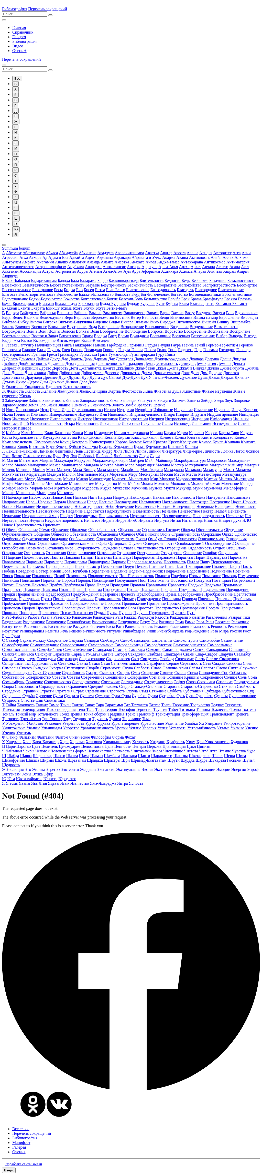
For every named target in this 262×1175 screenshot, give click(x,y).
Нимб (132, 520)
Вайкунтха (29, 313)
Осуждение (110, 548)
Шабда (13, 755)
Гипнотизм (11, 350)
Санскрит (43, 654)
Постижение (159, 580)
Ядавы (53, 783)
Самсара (120, 649)
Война (31, 331)
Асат (245, 266)
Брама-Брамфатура (207, 299)
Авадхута (105, 253)
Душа (203, 377)
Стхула (132, 691)
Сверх (7, 659)
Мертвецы (118, 474)
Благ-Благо (115, 290)
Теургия (160, 709)
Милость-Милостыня (130, 479)
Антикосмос (214, 262)
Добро (52, 373)
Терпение (144, 709)
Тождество (220, 709)
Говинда (110, 350)
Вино (154, 322)
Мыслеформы (235, 488)
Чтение (225, 751)
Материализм (197, 465)
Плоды (234, 566)
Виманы (141, 322)
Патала (193, 562)
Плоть (246, 566)
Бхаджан (9, 308)
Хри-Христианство (213, 742)
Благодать (185, 290)
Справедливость (53, 686)
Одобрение (11, 539)
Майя (149, 460)
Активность (199, 257)
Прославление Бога (119, 608)
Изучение (222, 409)
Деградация (133, 363)
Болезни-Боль (131, 299)
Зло (42, 405)
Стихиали (227, 686)
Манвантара (71, 465)
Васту (189, 313)
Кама (88, 433)
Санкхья (9, 654)
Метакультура (234, 474)
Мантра (106, 465)
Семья (94, 663)
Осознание (35, 548)
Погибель (79, 571)
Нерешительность (145, 516)
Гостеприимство (16, 354)
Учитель (23, 732)
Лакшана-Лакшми (21, 451)
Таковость (26, 705)
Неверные (205, 506)
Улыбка (191, 723)
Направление (13, 502)
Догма (146, 373)
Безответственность (67, 285)
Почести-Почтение (32, 585)
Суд (250, 691)
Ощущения (228, 552)
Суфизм (221, 695)
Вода (93, 326)
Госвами (210, 350)
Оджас (227, 534)
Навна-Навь (61, 497)
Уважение (52, 723)
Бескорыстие (165, 285)
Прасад (133, 589)
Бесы (58, 290)
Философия (101, 737)
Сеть (207, 663)
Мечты (69, 479)
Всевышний (160, 336)
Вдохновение (246, 313)
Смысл (180, 672)
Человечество (99, 751)
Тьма (146, 719)
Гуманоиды (118, 354)
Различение (56, 622)
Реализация (179, 626)
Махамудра (212, 469)
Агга (237, 253)
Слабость (142, 668)
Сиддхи (218, 663)
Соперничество (57, 682)
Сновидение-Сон (213, 672)
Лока (6, 456)
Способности (26, 686)
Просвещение (73, 608)
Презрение (109, 594)
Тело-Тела (85, 709)
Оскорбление (13, 548)
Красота (160, 442)
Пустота (178, 612)
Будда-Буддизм (113, 303)
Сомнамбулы (13, 682)
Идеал (55, 409)
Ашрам (229, 271)
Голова (150, 350)
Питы (169, 566)
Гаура (176, 345)
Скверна (56, 668)
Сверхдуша (46, 659)
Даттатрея (124, 359)
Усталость (178, 728)
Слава (156, 668)
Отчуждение (171, 552)
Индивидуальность (146, 414)
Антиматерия (237, 262)
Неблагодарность (89, 506)
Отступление (148, 552)
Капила (156, 433)
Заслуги (164, 400)
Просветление (48, 608)
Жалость (32, 391)
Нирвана (145, 520)
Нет (248, 516)
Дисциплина (35, 373)
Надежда (120, 497)
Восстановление (16, 336)
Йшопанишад (27, 409)
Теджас (217, 705)
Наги (92, 497)
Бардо (102, 280)
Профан (213, 608)
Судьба (29, 695)
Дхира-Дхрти (27, 382)
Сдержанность (44, 663)
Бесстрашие (42, 290)
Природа (189, 599)
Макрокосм (217, 460)
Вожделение (108, 326)
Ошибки (210, 552)
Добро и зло (69, 373)
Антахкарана (191, 262)
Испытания (201, 423)
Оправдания (236, 539)
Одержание (211, 534)
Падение (13, 557)
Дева (70, 363)
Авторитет (222, 253)
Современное (92, 677)
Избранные (163, 409)
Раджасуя (146, 617)
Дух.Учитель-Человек (160, 377)
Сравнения (77, 686)
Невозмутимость (50, 511)
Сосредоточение (86, 682)
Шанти (144, 755)
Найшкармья (140, 497)
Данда (55, 359)
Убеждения (15, 723)
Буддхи (133, 303)
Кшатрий (176, 446)
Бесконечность (140, 285)
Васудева (203, 313)
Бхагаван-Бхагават (231, 303)
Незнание (168, 511)
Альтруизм (11, 262)
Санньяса (26, 654)
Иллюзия (22, 414)
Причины (206, 599)
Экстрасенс (164, 769)
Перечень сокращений (47, 9)
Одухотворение (35, 539)
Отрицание (126, 552)
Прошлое (10, 612)
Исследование (224, 423)
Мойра (134, 483)
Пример (129, 599)
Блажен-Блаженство (96, 294)
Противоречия (192, 608)
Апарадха (93, 266)
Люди (144, 456)
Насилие (106, 502)
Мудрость (90, 488)
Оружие (135, 543)
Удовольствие (152, 723)
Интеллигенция (63, 419)
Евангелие (15, 386)
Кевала (110, 437)
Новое (7, 525)
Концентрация (101, 442)
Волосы (68, 331)
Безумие (92, 285)
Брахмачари (88, 303)
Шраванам (77, 760)
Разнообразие (79, 622)
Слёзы (194, 668)
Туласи (115, 719)
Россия (236, 631)
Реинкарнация (32, 631)
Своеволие (184, 659)
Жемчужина (68, 391)
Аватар (166, 253)
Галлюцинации (48, 345)
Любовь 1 (86, 456)
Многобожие (57, 483)
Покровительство (103, 576)
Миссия (211, 479)
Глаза (41, 350)
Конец (65, 442)
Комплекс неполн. (17, 442)
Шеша (229, 755)
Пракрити (31, 589)
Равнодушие (103, 617)
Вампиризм (113, 313)
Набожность (39, 497)
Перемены (36, 566)
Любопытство (126, 456)
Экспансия (106, 769)
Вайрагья (48, 313)
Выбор (221, 336)
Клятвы (193, 437)
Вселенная (181, 336)
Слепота (208, 668)
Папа (117, 557)
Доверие (111, 373)
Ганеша (99, 345)
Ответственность (149, 548)
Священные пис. (16, 663)
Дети (73, 368)
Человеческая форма (68, 751)
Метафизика (13, 479)
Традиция (115, 714)
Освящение (245, 543)
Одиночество (245, 534)
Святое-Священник (222, 659)
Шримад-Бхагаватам (148, 760)
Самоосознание (73, 645)
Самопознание (101, 645)
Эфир (48, 774)
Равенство (62, 617)
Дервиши (29, 368)
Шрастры (112, 760)
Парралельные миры (144, 562)
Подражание (175, 571)
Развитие (197, 617)
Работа (33, 617)
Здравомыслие (14, 405)
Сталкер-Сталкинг (146, 686)
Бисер (89, 290)
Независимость (146, 511)
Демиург (186, 363)
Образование (129, 529)
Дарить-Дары (81, 359)
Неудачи (36, 520)
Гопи (172, 350)
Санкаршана (217, 649)
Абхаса (52, 253)
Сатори (120, 654)
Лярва (155, 456)
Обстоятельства (209, 529)
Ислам (167, 423)
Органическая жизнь (79, 543)
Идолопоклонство (87, 409)
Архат (196, 266)
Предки (8, 594)
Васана (177, 313)
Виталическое (188, 322)
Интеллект (39, 419)
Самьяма (153, 649)
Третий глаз (30, 719)
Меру (133, 474)
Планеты (219, 566)
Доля (195, 373)
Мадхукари (63, 460)
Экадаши (88, 769)
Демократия (205, 363)
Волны (54, 331)
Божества (71, 299)
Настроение (220, 502)
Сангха (199, 649)
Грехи (52, 354)
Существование (242, 695)
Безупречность (113, 285)
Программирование (87, 603)
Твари (166, 705)
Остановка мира (59, 548)
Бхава (184, 303)
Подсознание (198, 571)
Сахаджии (137, 654)
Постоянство (181, 580)
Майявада (164, 460)
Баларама (88, 280)
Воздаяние (179, 326)
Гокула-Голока (130, 350)
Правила (137, 585)
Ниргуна (161, 520)
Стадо (124, 686)
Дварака (212, 359)
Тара (100, 705)
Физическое (79, 737)
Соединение (115, 677)
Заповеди (129, 400)
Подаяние (119, 571)
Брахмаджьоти (25, 303)
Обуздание (233, 529)
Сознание (157, 677)
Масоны (163, 465)
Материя (251, 465)
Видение (100, 322)
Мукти (169, 488)
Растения (97, 626)
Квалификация (90, 437)
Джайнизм (125, 368)
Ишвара (24, 428)
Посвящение (103, 580)
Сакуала (76, 640)
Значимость (101, 405)
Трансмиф (145, 714)
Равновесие (82, 617)
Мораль (36, 488)
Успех (163, 728)
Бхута (100, 308)
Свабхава (154, 654)
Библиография (14, 9)
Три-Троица (52, 719)
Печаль (141, 566)
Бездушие (217, 280)
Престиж (10, 599)
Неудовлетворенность (64, 520)
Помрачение (248, 576)
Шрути (174, 760)
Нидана (107, 520)
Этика (37, 774)
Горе (198, 350)
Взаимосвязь (181, 317)
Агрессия (10, 257)
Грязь (102, 354)
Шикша (32, 760)
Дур (85, 377)
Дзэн (6, 373)
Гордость (185, 350)
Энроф (253, 769)
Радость (162, 617)
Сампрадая (102, 649)
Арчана (208, 266)
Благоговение (137, 290)
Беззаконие (11, 285)
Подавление (99, 571)
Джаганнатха (90, 368)
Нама (200, 497)
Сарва (76, 654)
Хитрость (140, 742)
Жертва (114, 391)
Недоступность (118, 511)
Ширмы (47, 760)
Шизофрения (13, 760)
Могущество (106, 483)
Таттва (154, 705)
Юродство (67, 778)
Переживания (14, 566)
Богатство (179, 294)
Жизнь (25, 396)
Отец (230, 548)
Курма (139, 446)
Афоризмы (150, 271)
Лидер (107, 451)
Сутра (153, 695)
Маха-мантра (108, 469)
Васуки (218, 313)
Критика (248, 442)
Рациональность (139, 626)
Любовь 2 (104, 456)
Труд (67, 719)
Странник (29, 691)
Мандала (91, 465)
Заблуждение (16, 400)
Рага (119, 617)
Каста (7, 437)
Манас (54, 465)
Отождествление (81, 552)
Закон (114, 400)
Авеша (193, 253)
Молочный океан (205, 483)
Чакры (28, 751)
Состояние (110, 682)
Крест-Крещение (183, 442)
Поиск (7, 576)
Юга (11, 778)
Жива (148, 391)
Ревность (219, 626)
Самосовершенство (189, 645)
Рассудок (80, 626)
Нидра (120, 520)
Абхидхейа (68, 253)
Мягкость (65, 493)
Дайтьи (42, 359)
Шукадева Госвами (225, 760)
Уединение (174, 723)
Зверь (219, 400)
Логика (227, 451)
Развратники (239, 617)
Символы (10, 668)
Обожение (60, 529)
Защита (193, 400)
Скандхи (40, 668)
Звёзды (207, 400)
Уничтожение (14, 728)
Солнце (230, 677)
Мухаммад (213, 488)
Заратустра (147, 400)
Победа (8, 571)
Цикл (191, 746)
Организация (49, 543)
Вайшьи (81, 313)
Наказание (161, 497)
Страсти (46, 691)
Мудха (106, 488)
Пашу (205, 562)
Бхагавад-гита (202, 303)
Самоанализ (161, 640)
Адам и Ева (58, 257)
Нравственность (28, 525)
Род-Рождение (197, 631)
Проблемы (242, 599)
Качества (69, 437)
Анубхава (75, 266)
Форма (118, 737)
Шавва (25, 755)
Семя (105, 663)
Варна (165, 313)
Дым (44, 382)
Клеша (180, 437)
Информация (221, 419)
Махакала (193, 469)
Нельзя (220, 511)
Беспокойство (189, 285)
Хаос (27, 742)
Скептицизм (74, 668)
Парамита (34, 562)
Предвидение (237, 589)
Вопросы (155, 331)
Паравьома (165, 557)
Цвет (36, 746)
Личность (211, 451)
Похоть (8, 585)
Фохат (130, 737)
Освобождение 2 (219, 543)
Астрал (48, 271)
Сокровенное (211, 677)
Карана (170, 433)
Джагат (109, 368)
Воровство (174, 331)
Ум (201, 723)
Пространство (167, 608)
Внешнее (39, 326)
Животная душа (167, 391)
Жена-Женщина (93, 391)
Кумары (105, 446)
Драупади (33, 377)
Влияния (22, 326)
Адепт (90, 257)
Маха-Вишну (84, 469)
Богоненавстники (237, 294)
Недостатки (94, 511)
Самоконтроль (186, 640)
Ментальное (87, 474)
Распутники (12, 626)
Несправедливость (209, 516)
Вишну (223, 322)
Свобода (167, 659)
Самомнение (232, 640)
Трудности (82, 719)
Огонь (165, 534)
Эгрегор (53, 769)
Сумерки (103, 695)
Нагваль (80, 497)
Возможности (225, 326)
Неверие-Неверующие (176, 506)
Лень (78, 451)
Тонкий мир (25, 714)
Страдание (11, 691)
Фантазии (45, 737)
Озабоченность (82, 539)
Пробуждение (14, 603)
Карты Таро (229, 433)
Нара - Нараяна (39, 502)
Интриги (156, 419)
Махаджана (174, 469)
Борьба (174, 299)
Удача (90, 723)
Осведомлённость (158, 543)
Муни (198, 488)
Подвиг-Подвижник (145, 571)
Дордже (215, 373)
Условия (149, 728)
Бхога (77, 308)
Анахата (137, 262)
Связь (200, 659)
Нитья (175, 520)
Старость (171, 686)
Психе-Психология (76, 612)
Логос (239, 451)
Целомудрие (69, 746)
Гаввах (11, 345)
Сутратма (167, 695)
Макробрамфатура (190, 460)
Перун (128, 566)
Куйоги (75, 446)
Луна (57, 456)
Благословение (231, 290)
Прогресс (113, 603)
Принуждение (149, 599)
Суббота (174, 691)
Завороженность (94, 400)
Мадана (45, 460)
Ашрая (242, 271)
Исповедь (182, 423)
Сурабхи (139, 695)
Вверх (9, 1170)
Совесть (59, 677)
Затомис (179, 400)
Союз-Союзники (200, 682)
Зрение (159, 405)
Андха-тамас (168, 262)
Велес (17, 317)
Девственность (109, 363)
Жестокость (132, 391)
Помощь (229, 576)
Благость (9, 294)
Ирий (24, 423)
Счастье (28, 700)
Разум (145, 622)
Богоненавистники (205, 294)
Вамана (95, 313)
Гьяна (170, 354)
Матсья (38, 469)
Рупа (6, 636)
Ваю (230, 313)
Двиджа (239, 359)
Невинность (245, 506)
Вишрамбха (240, 322)
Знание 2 (82, 405)
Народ (92, 502)
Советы (73, 677)
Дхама (214, 377)
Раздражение (34, 622)
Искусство (131, 423)
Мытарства (46, 493)
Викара (127, 322)
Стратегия (63, 691)
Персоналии (111, 566)
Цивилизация (174, 746)
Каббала (13, 433)
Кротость (37, 446)
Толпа (236, 709)
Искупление (110, 423)
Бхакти (24, 308)
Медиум (54, 474)
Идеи (65, 409)
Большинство (155, 299)
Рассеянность (35, 626)
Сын (39, 700)
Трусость (100, 719)
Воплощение (136, 331)
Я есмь (12, 783)
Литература (172, 451)
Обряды (188, 529)
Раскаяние (240, 622)
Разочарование (104, 622)
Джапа (172, 368)
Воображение (112, 331)
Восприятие (240, 331)
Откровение (12, 552)
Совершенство (38, 677)
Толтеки (249, 709)
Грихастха (88, 354)
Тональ (8, 714)
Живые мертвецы (217, 391)
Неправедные (85, 516)
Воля (94, 331)
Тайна (11, 705)
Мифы (7, 483)
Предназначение (30, 594)
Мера (103, 474)
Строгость (116, 691)
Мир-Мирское (162, 479)
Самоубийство (49, 649)
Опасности (187, 539)
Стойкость (246, 686)
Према (171, 594)
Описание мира (211, 539)
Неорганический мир (40, 516)
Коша (147, 442)
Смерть (123, 672)
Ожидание (59, 539)
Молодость (180, 483)
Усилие (135, 728)
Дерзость (60, 368)
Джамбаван (145, 368)
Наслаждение (126, 502)
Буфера (172, 303)
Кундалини (123, 446)
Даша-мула (144, 359)
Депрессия (11, 368)
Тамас (54, 705)
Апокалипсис (114, 266)
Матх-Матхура (59, 469)
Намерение (215, 497)
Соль (242, 677)
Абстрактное (34, 253)
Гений (200, 345)
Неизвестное (189, 511)
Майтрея (136, 460)
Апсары (133, 266)
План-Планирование (193, 566)
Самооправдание (44, 645)
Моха (48, 488)
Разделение (12, 622)
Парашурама (99, 562)
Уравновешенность (97, 728)
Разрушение (128, 622)
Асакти (222, 266)
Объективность (83, 534)
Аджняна (105, 257)
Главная (19, 27)
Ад (44, 257)
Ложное (252, 451)
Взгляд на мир (205, 317)
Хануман (14, 742)
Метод (30, 479)
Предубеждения (85, 594)
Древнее (50, 377)
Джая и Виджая (192, 368)
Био (79, 290)
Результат (10, 631)
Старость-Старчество (199, 686)
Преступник (29, 599)
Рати (120, 626)
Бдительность (151, 280)
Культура (90, 446)
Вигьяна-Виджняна (75, 322)
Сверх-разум (25, 659)
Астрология (65, 271)
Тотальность (47, 714)
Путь (191, 612)
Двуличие (56, 363)
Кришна (9, 446)
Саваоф (12, 640)
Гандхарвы (82, 345)
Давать (12, 359)
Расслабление (60, 626)
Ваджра (12, 313)
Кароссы (196, 433)
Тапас (90, 705)
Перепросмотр (87, 566)
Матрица (23, 469)
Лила (118, 451)
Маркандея (145, 465)
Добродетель (92, 373)
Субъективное (234, 691)
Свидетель (149, 659)
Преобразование (218, 594)
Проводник (59, 603)
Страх (78, 691)
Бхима (66, 308)
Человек (42, 751)
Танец (65, 705)
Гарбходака (116, 345)
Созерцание (137, 677)
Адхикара (122, 257)
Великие (31, 317)
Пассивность (174, 562)
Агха (23, 257)
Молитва (162, 483)
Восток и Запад (44, 336)
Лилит (128, 451)
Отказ (241, 548)
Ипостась (10, 423)
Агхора (35, 257)
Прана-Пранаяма (87, 589)
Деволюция (85, 363)
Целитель (49, 746)
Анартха (122, 262)
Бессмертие (247, 285)
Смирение (150, 672)
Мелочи (68, 474)
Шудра (201, 760)
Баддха (64, 280)
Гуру (160, 354)
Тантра (78, 705)
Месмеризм (149, 474)
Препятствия (245, 594)
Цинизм (204, 746)
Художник (239, 742)
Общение (42, 534)
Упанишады (51, 728)
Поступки (202, 580)
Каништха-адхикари (131, 433)
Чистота (191, 751)
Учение (251, 728)
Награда (105, 497)
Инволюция (118, 414)
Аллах (228, 257)
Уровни (121, 728)
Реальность (200, 626)
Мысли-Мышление (19, 493)
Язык (64, 783)
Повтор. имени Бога (53, 571)
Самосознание (219, 645)
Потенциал (221, 580)
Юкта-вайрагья (29, 778)
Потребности (243, 580)
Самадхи (91, 640)
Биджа (69, 290)
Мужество (121, 488)
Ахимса (186, 271)
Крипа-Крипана (226, 442)
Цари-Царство (18, 746)
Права (90, 585)
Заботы (35, 400)
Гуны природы (142, 354)
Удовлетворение (125, 723)
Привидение (64, 599)
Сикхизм (234, 663)
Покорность (76, 576)
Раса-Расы (205, 622)
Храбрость (175, 742)
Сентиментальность (128, 663)
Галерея (19, 37)
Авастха (152, 253)
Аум (127, 271)
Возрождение (13, 331)
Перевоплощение (226, 562)
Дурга (95, 377)
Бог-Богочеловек (155, 294)
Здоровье (242, 400)
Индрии (182, 414)
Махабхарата (151, 469)
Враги (87, 336)
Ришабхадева (134, 631)
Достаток (231, 373)
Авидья (205, 253)
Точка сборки (95, 714)
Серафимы (156, 663)
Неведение (124, 506)
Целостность (92, 746)
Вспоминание (203, 336)
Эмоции (223, 769)
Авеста (179, 253)
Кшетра (191, 446)
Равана (46, 617)
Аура (136, 271)
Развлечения (216, 617)
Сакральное (57, 640)
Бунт (160, 303)
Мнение (38, 483)
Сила (247, 663)
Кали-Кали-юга (58, 433)
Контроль (80, 442)
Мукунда (184, 488)
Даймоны (27, 359)
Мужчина (139, 488)
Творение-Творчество (191, 705)
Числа (157, 751)
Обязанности (147, 534)
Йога (10, 409)
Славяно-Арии (175, 668)
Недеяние (74, 511)
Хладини (157, 742)
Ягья (43, 783)
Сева (62, 663)
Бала (75, 280)
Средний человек (103, 686)
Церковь (154, 746)
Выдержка (11, 340)
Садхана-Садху (33, 640)
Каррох (211, 433)
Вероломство (102, 317)
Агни (246, 253)
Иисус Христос (245, 409)
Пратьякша (150, 589)
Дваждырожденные (171, 359)
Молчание (230, 483)
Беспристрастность (219, 285)
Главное (29, 350)
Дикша (18, 373)
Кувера (62, 446)
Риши (151, 631)
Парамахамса (13, 562)
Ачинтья (214, 271)
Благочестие (67, 294)
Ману (119, 465)
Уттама (223, 728)
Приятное (223, 599)
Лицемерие (192, 451)
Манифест (21, 1142)
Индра (169, 414)
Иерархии (125, 409)
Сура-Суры (121, 695)
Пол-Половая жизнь (136, 576)
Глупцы (54, 350)
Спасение (224, 682)
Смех (135, 672)
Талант (42, 705)
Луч (65, 456)
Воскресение (195, 331)
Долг (185, 373)
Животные (191, 391)
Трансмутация (167, 714)
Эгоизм (38, 769)
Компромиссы (46, 442)
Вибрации (249, 317)
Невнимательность (18, 511)
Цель (109, 746)
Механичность (49, 479)
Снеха (192, 672)
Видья (114, 322)
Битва (100, 290)
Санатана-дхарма (177, 649)
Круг (50, 446)
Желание (49, 391)
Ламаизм (46, 451)
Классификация (145, 437)
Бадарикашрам (44, 280)
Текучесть (233, 705)
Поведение (25, 571)
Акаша (182, 257)
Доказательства (166, 373)
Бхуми (88, 308)
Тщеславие (131, 719)
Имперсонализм (63, 414)
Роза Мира (219, 631)
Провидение (37, 603)
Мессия (166, 474)
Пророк (28, 608)
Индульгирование (222, 414)
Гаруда (151, 345)
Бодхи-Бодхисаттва (45, 299)
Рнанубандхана (170, 631)
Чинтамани (140, 751)
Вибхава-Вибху (15, 322)
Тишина (203, 709)
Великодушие (51, 317)
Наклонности (183, 497)
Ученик (8, 732)
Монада (247, 483)
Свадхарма (172, 654)
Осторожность (87, 548)
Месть (191, 474)
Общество (60, 534)
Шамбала (112, 755)
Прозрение (156, 603)
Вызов (26, 340)
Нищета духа (230, 520)
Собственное (13, 677)
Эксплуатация (128, 769)
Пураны (125, 612)
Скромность (111, 668)
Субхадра (212, 691)
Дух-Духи (131, 377)
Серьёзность (191, 663)
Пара (127, 557)
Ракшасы (166, 622)
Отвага (127, 548)
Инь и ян (241, 419)
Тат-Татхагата (136, 705)
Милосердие (100, 479)
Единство (54, 386)
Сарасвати (61, 654)
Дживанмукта (232, 368)
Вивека (36, 322)
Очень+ (19, 1152)
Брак (185, 299)
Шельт (217, 755)
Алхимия (242, 257)
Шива (241, 755)
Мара (129, 465)
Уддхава (103, 723)
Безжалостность (241, 280)
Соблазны (238, 672)
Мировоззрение (189, 479)
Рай (154, 622)
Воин (43, 331)
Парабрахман (144, 557)
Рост (247, 631)
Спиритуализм (246, 682)
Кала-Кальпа (32, 433)
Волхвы (82, 331)
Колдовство (223, 437)
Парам (199, 557)
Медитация (36, 474)
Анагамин (45, 262)
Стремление (95, 691)
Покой (59, 576)
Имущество (88, 414)
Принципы (171, 599)
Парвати (118, 562)
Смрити (166, 672)
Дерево (45, 368)
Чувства (239, 751)
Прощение (28, 612)
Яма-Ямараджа (103, 783)
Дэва (83, 382)
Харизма (77, 742)
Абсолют (14, 253)
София (179, 682)
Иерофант (143, 409)
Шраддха (95, 760)
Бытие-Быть (116, 308)
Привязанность (108, 599)
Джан (161, 368)
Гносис (77, 350)
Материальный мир (226, 465)
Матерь (8, 469)
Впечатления (70, 336)
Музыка (155, 488)
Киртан (123, 437)
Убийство (34, 723)
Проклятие (204, 603)
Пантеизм (103, 557)
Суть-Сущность (199, 695)
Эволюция (15, 769)
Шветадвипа (200, 755)
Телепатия (11, 709)
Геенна (187, 345)
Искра (69, 423)
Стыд (143, 691)
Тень (99, 709)
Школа (61, 760)
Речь (64, 631)
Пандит (87, 557)
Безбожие (200, 280)
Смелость (108, 672)
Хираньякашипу (117, 742)
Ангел (151, 262)
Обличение (28, 529)
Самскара (136, 649)
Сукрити (71, 695)
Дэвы (92, 382)
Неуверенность (15, 520)
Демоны (224, 363)
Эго (28, 769)
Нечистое (92, 520)
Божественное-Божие (99, 299)
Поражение (51, 580)
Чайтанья (14, 751)
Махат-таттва (13, 474)
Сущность (11, 700)
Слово (221, 668)
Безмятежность (36, 285)
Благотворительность (37, 294)
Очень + (19, 50)
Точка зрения (71, 714)
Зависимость (53, 400)
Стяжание (157, 691)
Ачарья (200, 271)
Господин (227, 350)
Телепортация (33, 709)
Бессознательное (16, 290)
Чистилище (173, 751)
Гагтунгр (26, 345)
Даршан (100, 359)
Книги (206, 437)
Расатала (223, 622)
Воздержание (201, 326)
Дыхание (56, 382)
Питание (156, 566)
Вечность (150, 317)
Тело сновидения (61, 709)
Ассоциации (30, 271)
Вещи (164, 317)
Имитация (39, 414)
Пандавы (72, 557)
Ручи (16, 636)
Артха (184, 266)
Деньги (238, 363)
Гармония (135, 345)
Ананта (107, 262)
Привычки (84, 599)
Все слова (20, 1129)
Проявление (48, 612)
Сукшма (87, 695)
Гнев (66, 350)
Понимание (30, 580)
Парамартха (216, 557)
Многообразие (81, 483)
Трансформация (195, 714)
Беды (186, 280)
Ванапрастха (135, 313)
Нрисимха (52, 525)
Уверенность (73, 723)
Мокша (147, 483)
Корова (121, 442)
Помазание (211, 576)
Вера (68, 317)
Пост (142, 580)
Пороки (68, 580)
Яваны (24, 783)
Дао (65, 359)
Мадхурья (83, 460)
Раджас (130, 617)
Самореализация (128, 645)
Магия (12, 460)
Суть (181, 695)
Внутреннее (77, 326)
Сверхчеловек (118, 659)
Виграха (50, 322)
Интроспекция (177, 419)
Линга (140, 451)
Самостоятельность (19, 649)
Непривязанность (114, 516)
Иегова (110, 409)
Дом (204, 373)
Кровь (22, 446)
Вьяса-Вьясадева (95, 340)
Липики (154, 451)
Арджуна (149, 266)
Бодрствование (15, 299)
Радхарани (179, 617)
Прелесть (127, 594)
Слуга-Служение (242, 668)
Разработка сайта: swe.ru (23, 1164)
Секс (71, 663)
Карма (182, 433)
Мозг (122, 483)
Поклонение (42, 576)
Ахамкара (169, 271)
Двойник (9, 363)
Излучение (183, 409)
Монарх (9, 488)
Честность (121, 751)
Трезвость (10, 719)
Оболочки (78, 529)
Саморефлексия (158, 645)
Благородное (206, 290)
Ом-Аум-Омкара (162, 539)
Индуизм (198, 414)
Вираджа (167, 322)
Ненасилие (11, 516)
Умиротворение (236, 723)
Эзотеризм (70, 769)
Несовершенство (176, 516)
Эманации (206, 769)
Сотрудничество (158, 682)
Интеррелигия (105, 419)
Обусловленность (17, 534)
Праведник (119, 585)
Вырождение (44, 340)
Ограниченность (185, 534)
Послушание (126, 580)
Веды (6, 317)
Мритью (61, 488)
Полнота (162, 576)
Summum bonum (16, 248)
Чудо (251, 751)
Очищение (192, 552)
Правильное (156, 585)
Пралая (65, 589)
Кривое (205, 442)
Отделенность (200, 548)
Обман (44, 529)
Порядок (83, 580)
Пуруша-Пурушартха (151, 612)
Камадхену (103, 433)
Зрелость (144, 405)
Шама (84, 755)
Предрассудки (58, 594)
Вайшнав (65, 313)
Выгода (250, 336)
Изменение (203, 409)
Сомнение (34, 682)
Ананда (93, 262)
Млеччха (22, 483)
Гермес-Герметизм (222, 345)
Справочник (22, 32)
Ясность (136, 783)
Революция (237, 626)
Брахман (46, 303)
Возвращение (132, 326)
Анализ (61, 262)
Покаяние (22, 576)
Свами (188, 654)
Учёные (237, 728)
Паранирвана (75, 562)
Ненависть (237, 511)
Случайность (73, 672)
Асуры (82, 271)
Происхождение (180, 603)
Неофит (66, 516)
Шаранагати (161, 755)
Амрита (29, 262)
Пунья (112, 612)
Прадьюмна (232, 585)
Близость (122, 294)
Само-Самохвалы (135, 640)
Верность (82, 317)
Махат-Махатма (237, 469)
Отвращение (176, 548)
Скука (128, 668)
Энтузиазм (11, 774)
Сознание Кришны (183, 677)
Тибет (173, 709)
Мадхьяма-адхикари (110, 460)
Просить (93, 608)
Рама (179, 622)
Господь (243, 350)
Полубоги (179, 576)
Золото (118, 405)
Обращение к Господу (161, 529)
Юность (50, 778)
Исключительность (46, 423)
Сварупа (226, 654)
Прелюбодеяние (150, 594)
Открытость (34, 552)
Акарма (168, 257)
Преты (46, 599)
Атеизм (95, 271)
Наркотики (76, 502)
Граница (38, 354)
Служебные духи (17, 672)
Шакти (59, 755)
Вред (112, 336)
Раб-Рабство (16, 617)
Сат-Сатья (91, 654)
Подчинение (221, 571)
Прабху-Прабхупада (66, 585)
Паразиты (184, 557)
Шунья (249, 760)
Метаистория (209, 474)
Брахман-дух (66, 303)
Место (179, 474)
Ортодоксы (117, 543)
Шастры (180, 755)
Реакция (161, 626)
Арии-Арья (168, 266)
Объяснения (107, 534)
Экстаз (147, 769)
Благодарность (163, 290)
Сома (252, 677)
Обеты (11, 529)
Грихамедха (68, 354)
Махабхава (130, 469)
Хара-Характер (45, 742)
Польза (195, 576)
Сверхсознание (92, 659)
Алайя (216, 257)
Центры (139, 746)
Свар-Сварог (206, 654)
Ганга (67, 345)
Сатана (107, 654)
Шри (125, 760)
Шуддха (187, 760)
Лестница (92, 451)
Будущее (147, 303)
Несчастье (235, 516)
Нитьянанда (192, 520)
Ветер (136, 317)
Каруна (246, 433)
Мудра (75, 488)
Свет (135, 659)
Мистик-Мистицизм (236, 479)
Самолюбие (209, 640)
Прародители (114, 589)
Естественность (77, 386)
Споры (8, 686)
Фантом (61, 737)
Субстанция (193, 691)
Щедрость (11, 765)
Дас (111, 359)
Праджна (196, 585)
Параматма (237, 557)
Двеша (225, 359)
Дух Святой (111, 377)
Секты (82, 663)
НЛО (246, 520)
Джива (213, 368)
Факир (12, 737)
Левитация (64, 451)
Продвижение (134, 603)
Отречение (106, 552)
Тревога (241, 714)
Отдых (219, 548)
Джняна (252, 368)
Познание (241, 571)
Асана (234, 266)
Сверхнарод (67, 659)
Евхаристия (35, 386)
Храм (190, 742)
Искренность (87, 423)
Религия (52, 631)
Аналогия (77, 262)
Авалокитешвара (129, 253)
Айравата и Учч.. (146, 257)
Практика (49, 589)
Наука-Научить (244, 502)
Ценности (123, 746)
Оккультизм (124, 539)
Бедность (173, 280)
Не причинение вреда (54, 506)
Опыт (32, 543)
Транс (130, 714)
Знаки (52, 405)
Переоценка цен (60, 566)
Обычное (127, 534)
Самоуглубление (77, 649)
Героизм (246, 345)
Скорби (92, 668)
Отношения (56, 552)
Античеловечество (18, 266)
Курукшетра (156, 446)
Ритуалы (114, 631)
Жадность (15, 391)
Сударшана (11, 695)
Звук (229, 400)
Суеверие (44, 695)
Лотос (17, 456)
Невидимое (224, 506)
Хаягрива (94, 742)
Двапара (196, 359)
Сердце (172, 663)
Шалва (72, 755)
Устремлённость (201, 728)
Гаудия (164, 345)
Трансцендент (222, 714)
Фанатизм (27, 737)
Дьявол (72, 382)
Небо (109, 506)
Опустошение (14, 543)
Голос (162, 350)
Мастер (177, 465)
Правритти (177, 585)
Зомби (130, 405)
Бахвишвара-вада (124, 280)
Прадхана (212, 585)
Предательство (212, 589)
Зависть (72, 400)
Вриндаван (139, 336)
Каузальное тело (27, 437)
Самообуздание (15, 645)
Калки (77, 433)
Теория (111, 709)
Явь (34, 783)
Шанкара (129, 755)
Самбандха (109, 640)
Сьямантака (54, 700)
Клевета (167, 437)
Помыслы (10, 580)
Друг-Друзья (70, 377)
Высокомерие (68, 340)
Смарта (92, 672)
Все (17, 78)
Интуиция (200, 419)
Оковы (141, 539)
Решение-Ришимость (87, 631)
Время (123, 336)
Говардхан (93, 350)
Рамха (190, 622)
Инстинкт (20, 419)
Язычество (79, 783)
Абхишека (87, 253)
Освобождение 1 (189, 543)
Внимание (57, 326)
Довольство (130, 373)
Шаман (96, 755)
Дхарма (227, 377)
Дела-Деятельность (161, 363)
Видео (17, 46)
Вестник (122, 317)
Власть (8, 326)
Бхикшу (53, 308)
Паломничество (35, 557)
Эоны (26, 774)
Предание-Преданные (180, 589)
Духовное (188, 377)
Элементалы (185, 769)
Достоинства (13, 377)
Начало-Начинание (18, 506)
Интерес (85, 419)
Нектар (207, 511)
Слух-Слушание (47, 672)
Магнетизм (28, 460)
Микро (82, 479)
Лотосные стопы (37, 456)
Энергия (238, 769)
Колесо (240, 437)
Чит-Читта (208, 751)
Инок (6, 419)
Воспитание (218, 331)
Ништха (210, 520)
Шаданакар (42, 755)
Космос (135, 442)
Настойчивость (175, 502)
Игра (44, 409)
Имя (103, 414)
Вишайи (209, 322)
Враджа (100, 336)
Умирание (213, 723)
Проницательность (231, 603)
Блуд (135, 294)
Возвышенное (157, 326)
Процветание (232, 608)
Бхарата (38, 308)
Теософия (126, 709)
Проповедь (11, 608)
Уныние (33, 728)
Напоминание (238, 497)
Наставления (150, 502)
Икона (7, 414)
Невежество (145, 506)
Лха (73, 456)
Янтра (122, 783)
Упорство (71, 728)
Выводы (235, 336)
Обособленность (102, 529)
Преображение (190, 594)
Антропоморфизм (50, 266)
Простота (145, 608)
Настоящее (199, 502)
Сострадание (132, 682)
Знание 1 (65, 405)
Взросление (229, 317)
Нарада (59, 502)
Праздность (12, 589)
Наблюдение (17, 497)
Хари (64, 742)
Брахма (230, 299)
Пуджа (100, 612)
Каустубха (51, 437)
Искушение (151, 423)
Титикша (187, 709)
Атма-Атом (113, 271)
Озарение (104, 539)
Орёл (103, 543)
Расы (110, 626)
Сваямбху (242, 654)
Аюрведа (10, 276)
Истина (244, 423)
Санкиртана (239, 649)
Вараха (152, 313)
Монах (23, 488)
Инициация (249, 414)
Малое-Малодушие (31, 465)
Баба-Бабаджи (17, 280)
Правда (102, 585)
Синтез (25, 668)
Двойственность (32, 363)
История (9, 428)
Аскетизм (10, 271)
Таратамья (114, 705)
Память (56, 557)
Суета (58, 695)
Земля (33, 405)
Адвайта (76, 257)
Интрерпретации (133, 419)
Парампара (53, 562)
